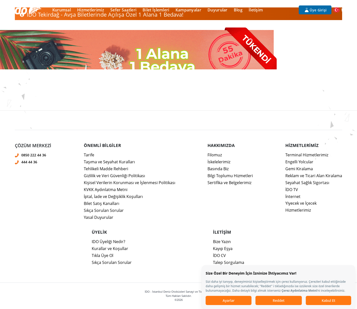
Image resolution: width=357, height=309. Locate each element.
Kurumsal (61, 10)
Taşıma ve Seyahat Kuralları (109, 162)
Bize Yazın (222, 241)
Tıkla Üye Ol (102, 255)
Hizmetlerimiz (90, 10)
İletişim (256, 10)
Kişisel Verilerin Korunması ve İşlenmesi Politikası (129, 182)
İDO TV (291, 189)
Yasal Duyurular (98, 217)
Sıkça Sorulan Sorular (104, 210)
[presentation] (178, 116)
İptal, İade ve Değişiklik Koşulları (113, 196)
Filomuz (215, 155)
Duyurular (218, 10)
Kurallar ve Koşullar (110, 248)
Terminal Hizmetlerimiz (306, 155)
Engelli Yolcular (299, 162)
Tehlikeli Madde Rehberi (106, 168)
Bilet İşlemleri (156, 10)
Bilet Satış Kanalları (101, 203)
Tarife (89, 155)
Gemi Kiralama (299, 168)
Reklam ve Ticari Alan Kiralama (313, 175)
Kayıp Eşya (223, 248)
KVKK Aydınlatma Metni (105, 189)
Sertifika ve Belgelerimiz (229, 182)
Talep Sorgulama (228, 262)
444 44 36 (29, 162)
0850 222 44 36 (33, 155)
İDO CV (219, 255)
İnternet (292, 196)
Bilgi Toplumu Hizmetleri (230, 175)
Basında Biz (218, 168)
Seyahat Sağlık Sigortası (307, 182)
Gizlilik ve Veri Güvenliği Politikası (114, 175)
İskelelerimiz (219, 162)
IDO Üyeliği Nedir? (108, 241)
